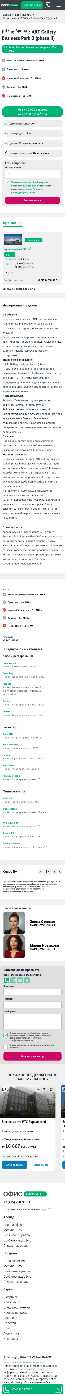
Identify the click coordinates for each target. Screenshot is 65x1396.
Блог (6, 1328)
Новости (9, 1323)
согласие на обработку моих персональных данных (29, 1034)
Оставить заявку (14, 1164)
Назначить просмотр (32, 1056)
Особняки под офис (17, 1240)
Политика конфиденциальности (24, 1362)
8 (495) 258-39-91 (42, 925)
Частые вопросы (15, 1312)
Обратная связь (16, 280)
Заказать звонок (32, 200)
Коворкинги (12, 1302)
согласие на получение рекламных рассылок (32, 1046)
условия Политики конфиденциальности (25, 1039)
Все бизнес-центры (17, 1235)
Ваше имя (8, 986)
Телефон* (8, 998)
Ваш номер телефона (13, 168)
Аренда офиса (13, 1225)
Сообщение (9, 1011)
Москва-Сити (13, 1230)
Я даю (32, 1046)
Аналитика (11, 1333)
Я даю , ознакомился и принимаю (32, 187)
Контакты (10, 1338)
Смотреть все (41, 1164)
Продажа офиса (14, 1261)
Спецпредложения (16, 1307)
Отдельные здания (16, 1245)
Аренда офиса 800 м (17, 248)
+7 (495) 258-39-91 (48, 280)
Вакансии (10, 1318)
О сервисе (10, 1297)
